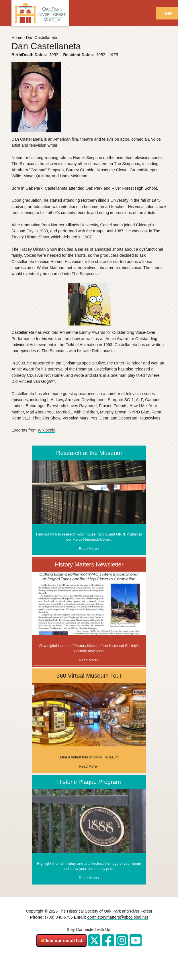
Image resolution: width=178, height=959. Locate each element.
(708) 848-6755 (59, 917)
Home (16, 37)
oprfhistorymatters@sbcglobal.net (117, 917)
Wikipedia (47, 430)
